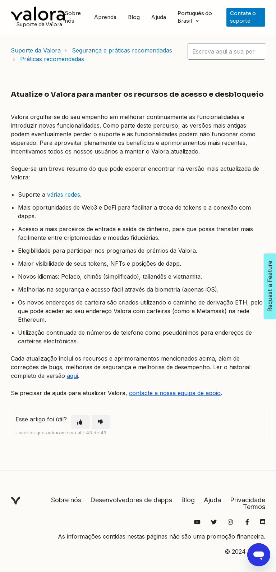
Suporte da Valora (36, 50)
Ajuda (158, 17)
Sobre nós (73, 17)
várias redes (63, 194)
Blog (134, 17)
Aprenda (105, 17)
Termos (254, 507)
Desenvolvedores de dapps (131, 500)
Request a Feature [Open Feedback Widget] (269, 286)
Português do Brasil (195, 17)
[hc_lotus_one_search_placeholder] (226, 51)
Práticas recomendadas (52, 59)
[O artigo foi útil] (80, 422)
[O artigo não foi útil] (101, 422)
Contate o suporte (243, 17)
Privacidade (247, 500)
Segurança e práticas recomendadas (122, 50)
